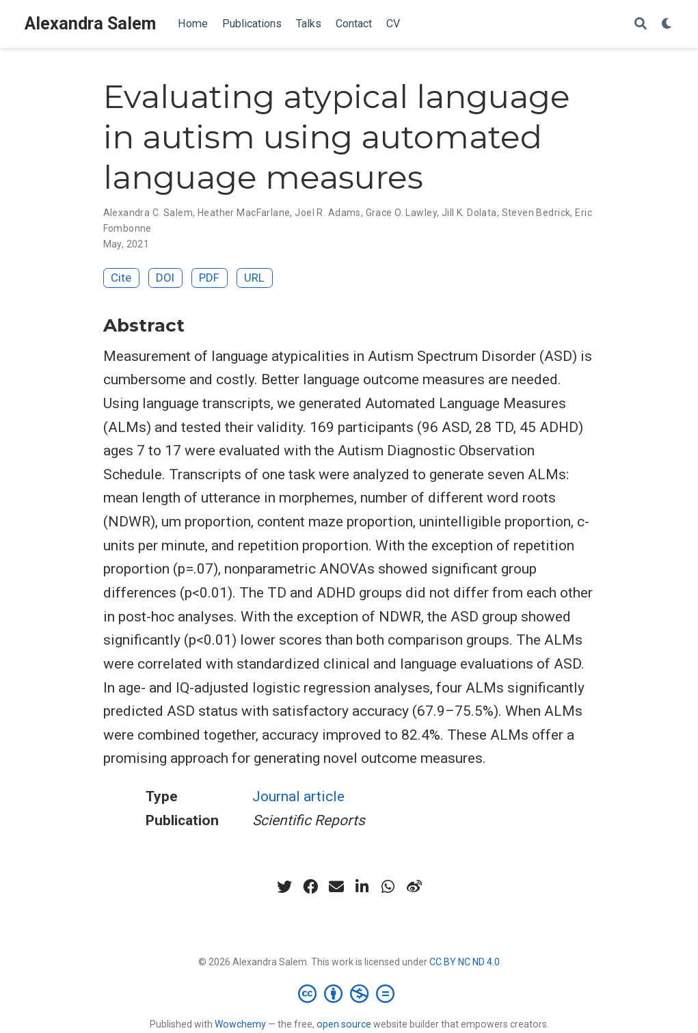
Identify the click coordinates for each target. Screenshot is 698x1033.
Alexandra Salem (90, 23)
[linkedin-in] (362, 886)
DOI (165, 277)
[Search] (640, 24)
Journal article (298, 796)
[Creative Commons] (349, 993)
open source (344, 1024)
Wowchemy (240, 1024)
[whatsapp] (388, 886)
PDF (209, 277)
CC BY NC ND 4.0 (464, 961)
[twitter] (284, 886)
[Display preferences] (667, 24)
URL (254, 277)
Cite (121, 277)
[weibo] (414, 886)
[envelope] (336, 886)
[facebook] (310, 886)
